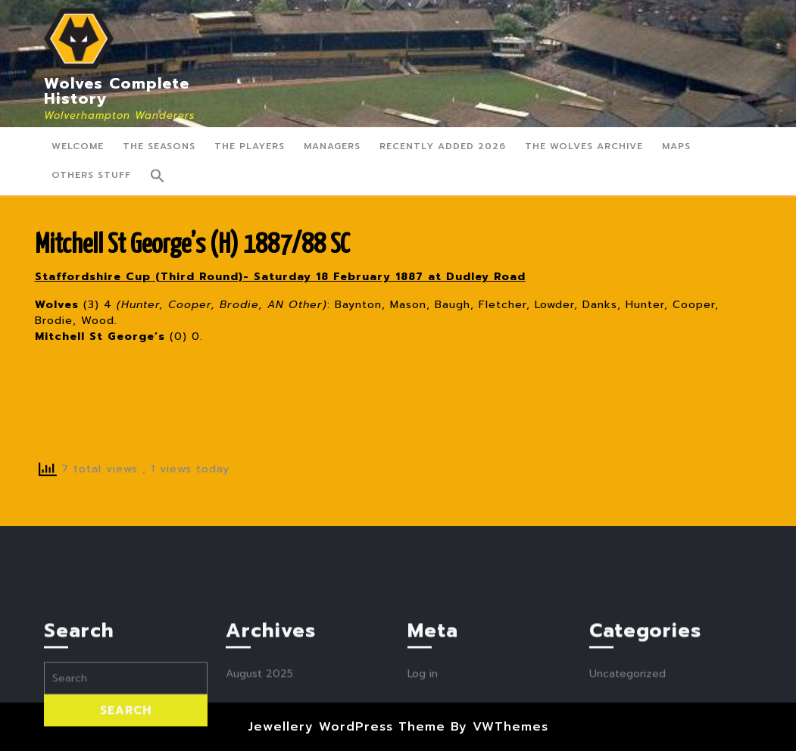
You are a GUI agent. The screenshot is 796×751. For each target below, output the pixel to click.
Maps (676, 146)
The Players (249, 146)
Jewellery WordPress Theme (346, 727)
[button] (157, 175)
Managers (332, 146)
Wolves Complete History (116, 91)
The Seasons (159, 146)
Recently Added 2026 (442, 146)
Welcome (78, 146)
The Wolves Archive (584, 146)
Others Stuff (91, 175)
